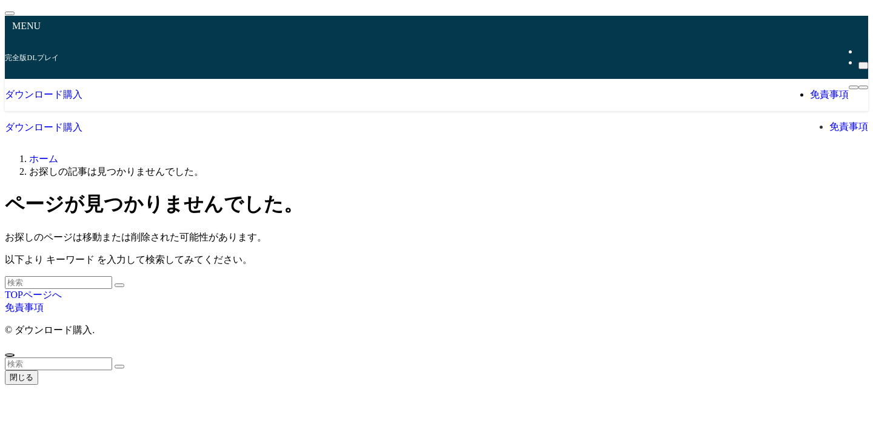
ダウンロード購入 (43, 94)
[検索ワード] (58, 282)
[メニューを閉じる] (10, 13)
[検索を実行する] (119, 285)
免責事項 (24, 307)
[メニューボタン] (853, 87)
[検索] (863, 65)
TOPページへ (33, 295)
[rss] (862, 51)
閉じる (21, 377)
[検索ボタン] (863, 87)
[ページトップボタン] (10, 355)
